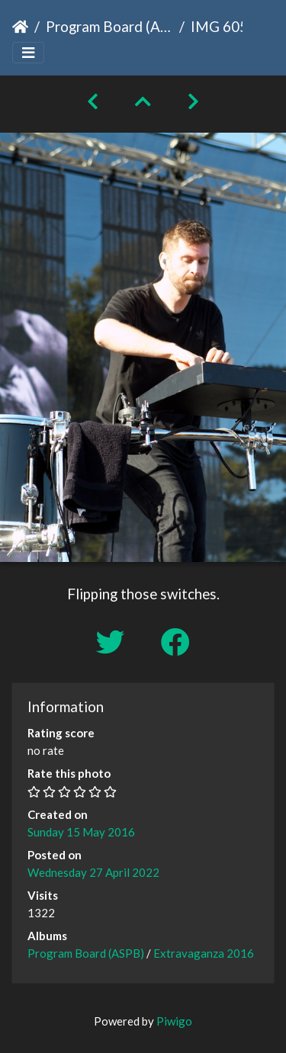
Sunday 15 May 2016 (81, 832)
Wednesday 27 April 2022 (93, 872)
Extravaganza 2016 (203, 953)
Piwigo (174, 1021)
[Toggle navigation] (28, 53)
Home (20, 26)
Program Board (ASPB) (109, 26)
